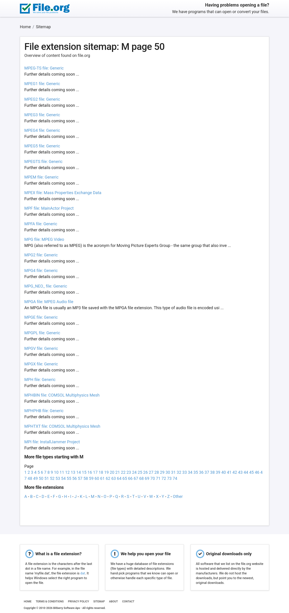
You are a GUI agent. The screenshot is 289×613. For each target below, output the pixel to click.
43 (240, 472)
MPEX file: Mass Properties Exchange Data (62, 192)
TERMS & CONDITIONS (50, 601)
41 (229, 472)
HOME (27, 601)
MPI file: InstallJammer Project (52, 441)
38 (212, 472)
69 (147, 478)
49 (35, 478)
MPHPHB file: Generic (44, 410)
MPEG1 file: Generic (42, 83)
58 (85, 478)
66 (130, 478)
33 (184, 472)
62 (108, 478)
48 (30, 478)
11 (62, 472)
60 (97, 478)
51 (46, 478)
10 (56, 472)
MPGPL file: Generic (42, 332)
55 (69, 478)
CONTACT (128, 601)
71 (158, 478)
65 (124, 478)
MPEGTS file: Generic (43, 161)
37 (207, 472)
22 (123, 472)
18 (101, 472)
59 (91, 478)
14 (78, 472)
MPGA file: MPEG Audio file (48, 301)
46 (257, 472)
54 (63, 478)
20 (112, 472)
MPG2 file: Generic (41, 255)
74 (175, 478)
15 (84, 472)
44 (246, 472)
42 (235, 472)
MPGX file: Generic (41, 364)
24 (134, 472)
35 (195, 472)
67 (136, 478)
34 (190, 472)
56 (74, 478)
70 (152, 478)
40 (223, 472)
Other (178, 496)
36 (201, 472)
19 (106, 472)
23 (128, 472)
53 (58, 478)
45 (251, 472)
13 (73, 472)
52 (52, 478)
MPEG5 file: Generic (42, 146)
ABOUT (113, 601)
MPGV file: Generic (41, 348)
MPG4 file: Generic (41, 270)
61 (102, 478)
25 (140, 472)
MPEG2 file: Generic (42, 99)
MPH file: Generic (40, 379)
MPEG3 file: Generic (42, 114)
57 (80, 478)
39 (218, 472)
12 (67, 472)
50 (41, 478)
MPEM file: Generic (41, 177)
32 (179, 472)
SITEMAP (99, 601)
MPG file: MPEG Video (44, 239)
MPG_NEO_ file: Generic (45, 286)
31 (173, 472)
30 (167, 472)
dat (82, 573)
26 (145, 472)
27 (151, 472)
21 (117, 472)
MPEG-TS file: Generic (44, 68)
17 (95, 472)
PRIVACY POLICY (78, 601)
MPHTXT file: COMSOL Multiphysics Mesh (62, 426)
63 (113, 478)
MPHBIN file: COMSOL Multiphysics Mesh (62, 395)
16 (89, 472)
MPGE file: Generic (41, 317)
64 (119, 478)
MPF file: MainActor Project (49, 208)
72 (163, 478)
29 (162, 472)
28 (156, 472)
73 (169, 478)
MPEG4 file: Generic (42, 130)
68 (141, 478)
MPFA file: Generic (40, 223)
